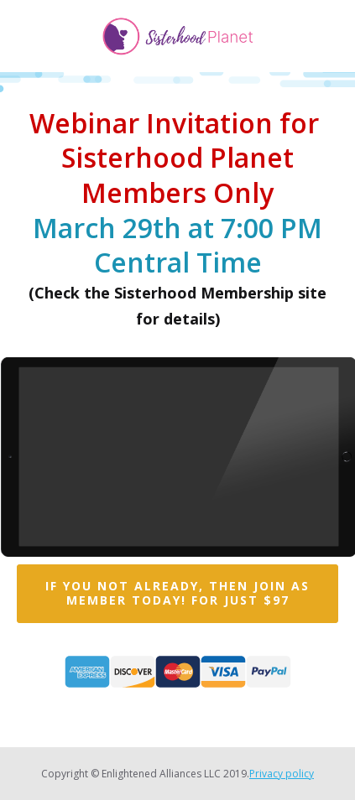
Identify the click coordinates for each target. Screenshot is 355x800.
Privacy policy (281, 773)
